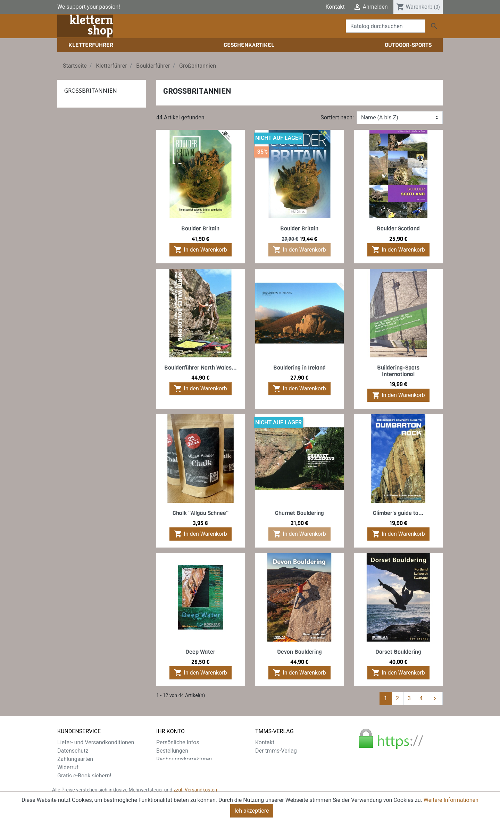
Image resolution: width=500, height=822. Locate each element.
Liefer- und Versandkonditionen (95, 742)
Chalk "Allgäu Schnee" (200, 513)
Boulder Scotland (398, 228)
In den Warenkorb (200, 250)
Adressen (168, 767)
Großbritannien (90, 90)
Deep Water (200, 651)
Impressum (269, 759)
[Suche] (385, 26)
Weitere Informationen (451, 800)
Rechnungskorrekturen (184, 759)
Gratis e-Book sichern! (84, 775)
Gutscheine (170, 775)
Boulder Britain (200, 228)
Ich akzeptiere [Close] (252, 810)
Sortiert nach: (337, 117)
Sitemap (67, 784)
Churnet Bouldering (299, 513)
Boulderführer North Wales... (200, 367)
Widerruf (67, 767)
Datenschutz (72, 750)
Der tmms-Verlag (276, 750)
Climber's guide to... (398, 513)
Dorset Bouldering (398, 651)
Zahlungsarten (75, 759)
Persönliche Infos (177, 742)
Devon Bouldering (299, 651)
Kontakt (335, 6)
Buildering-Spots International (398, 371)
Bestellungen (172, 750)
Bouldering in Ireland (299, 367)
